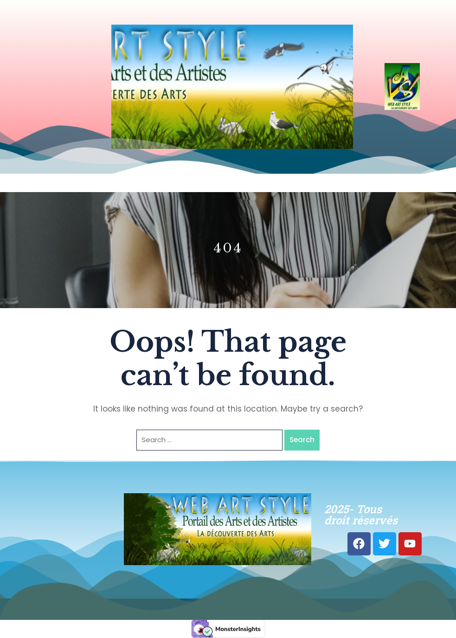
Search (302, 440)
